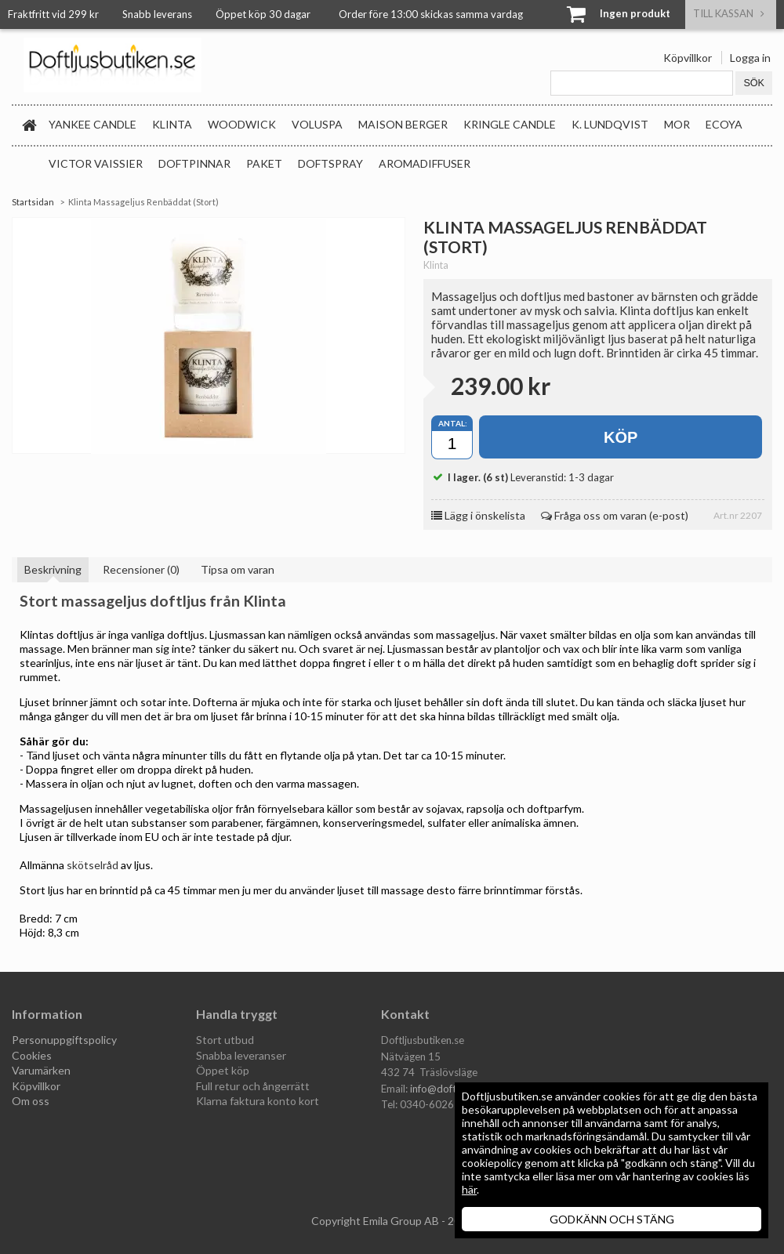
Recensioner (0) (141, 569)
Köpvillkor (687, 57)
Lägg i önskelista (478, 515)
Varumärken (41, 1070)
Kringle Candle (509, 124)
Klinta (172, 124)
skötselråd (92, 865)
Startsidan (33, 202)
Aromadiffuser (424, 163)
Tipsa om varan (237, 569)
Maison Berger (403, 124)
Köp (620, 437)
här (469, 1189)
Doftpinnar (194, 163)
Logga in (750, 57)
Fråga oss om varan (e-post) (614, 515)
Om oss (30, 1100)
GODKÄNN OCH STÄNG (612, 1219)
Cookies (32, 1055)
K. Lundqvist (610, 124)
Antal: (452, 423)
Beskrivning (53, 569)
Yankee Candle (92, 124)
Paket (264, 163)
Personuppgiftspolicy (64, 1039)
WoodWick (242, 124)
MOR (677, 124)
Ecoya (724, 124)
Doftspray (330, 163)
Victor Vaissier (96, 163)
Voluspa (317, 124)
